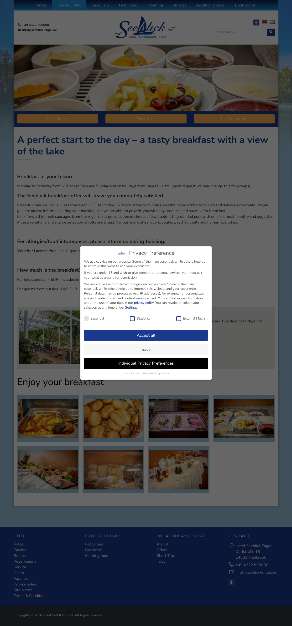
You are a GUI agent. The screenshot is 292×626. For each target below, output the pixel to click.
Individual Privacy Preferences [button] (146, 361)
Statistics (140, 316)
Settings (131, 305)
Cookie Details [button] (131, 371)
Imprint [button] (165, 371)
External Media (190, 316)
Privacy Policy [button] (150, 371)
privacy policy (144, 300)
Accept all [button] (146, 333)
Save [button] (146, 347)
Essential (94, 316)
